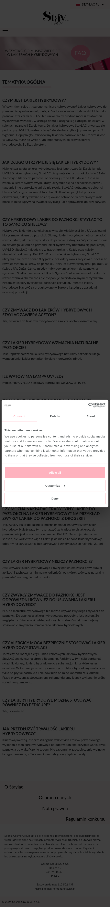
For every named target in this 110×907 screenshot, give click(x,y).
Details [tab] (55, 416)
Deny (55, 498)
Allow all (55, 472)
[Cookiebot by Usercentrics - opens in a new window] (88, 405)
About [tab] (90, 416)
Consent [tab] (19, 416)
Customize (55, 485)
